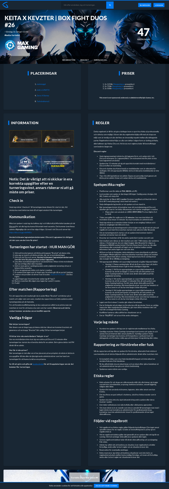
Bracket (84, 60)
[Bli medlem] (144, 5)
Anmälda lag (100, 60)
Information (68, 60)
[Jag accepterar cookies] (106, 486)
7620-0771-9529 (57, 274)
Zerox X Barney (43, 95)
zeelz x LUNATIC (43, 90)
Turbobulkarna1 (43, 101)
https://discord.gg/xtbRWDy (20, 232)
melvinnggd (41, 84)
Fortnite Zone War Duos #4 (84, 477)
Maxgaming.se (119, 84)
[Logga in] (158, 5)
